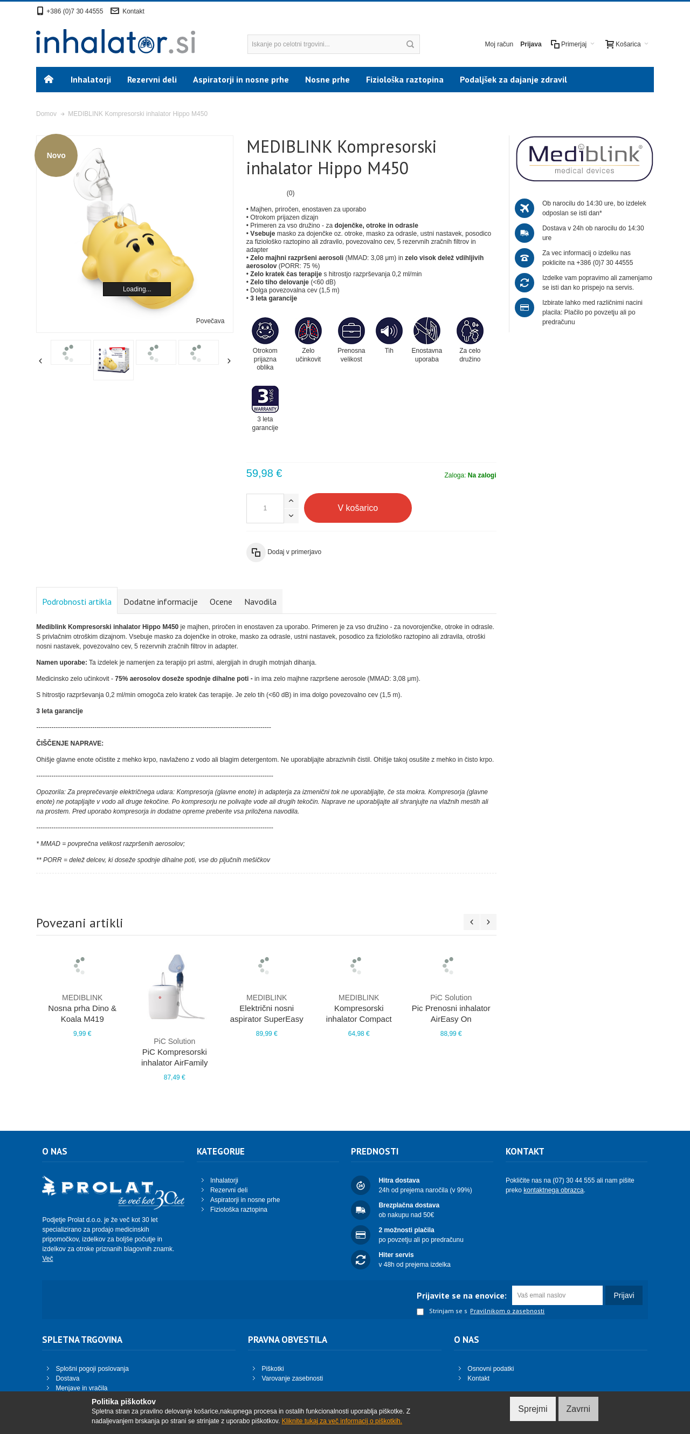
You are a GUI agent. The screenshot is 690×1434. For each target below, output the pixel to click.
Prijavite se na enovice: (462, 1295)
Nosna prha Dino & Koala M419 (82, 1007)
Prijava (530, 44)
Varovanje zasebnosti (292, 1378)
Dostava (67, 1378)
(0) (291, 193)
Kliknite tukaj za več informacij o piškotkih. (342, 1421)
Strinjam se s (442, 1311)
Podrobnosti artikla (77, 601)
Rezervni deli (228, 1190)
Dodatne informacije (160, 601)
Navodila (260, 601)
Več (47, 1258)
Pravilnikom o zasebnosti (507, 1311)
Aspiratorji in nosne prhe (245, 1200)
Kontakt (133, 11)
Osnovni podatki (490, 1368)
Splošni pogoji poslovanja (92, 1368)
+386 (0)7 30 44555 (74, 11)
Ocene (221, 601)
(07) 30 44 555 (574, 1180)
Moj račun (499, 44)
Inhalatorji (224, 1180)
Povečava (210, 321)
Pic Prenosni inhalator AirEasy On (451, 1007)
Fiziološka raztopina (238, 1209)
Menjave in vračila (81, 1388)
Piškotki (272, 1368)
